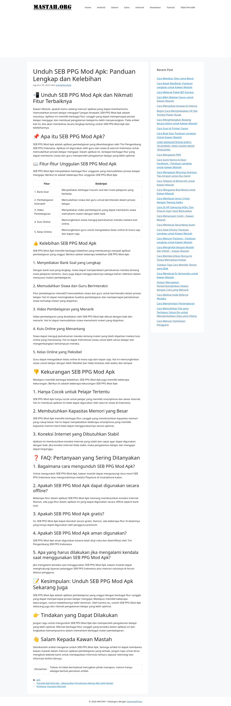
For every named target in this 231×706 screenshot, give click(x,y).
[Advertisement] (115, 36)
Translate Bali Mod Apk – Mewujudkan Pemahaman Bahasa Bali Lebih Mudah (74, 683)
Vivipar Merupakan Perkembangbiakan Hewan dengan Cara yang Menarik (173, 286)
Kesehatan (155, 7)
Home (88, 7)
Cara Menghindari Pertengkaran (176, 303)
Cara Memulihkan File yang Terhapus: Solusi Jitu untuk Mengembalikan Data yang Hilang (177, 312)
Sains (127, 7)
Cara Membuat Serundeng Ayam (176, 224)
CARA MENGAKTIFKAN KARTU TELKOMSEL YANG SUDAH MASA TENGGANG (175, 145)
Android (101, 7)
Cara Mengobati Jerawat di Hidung (177, 106)
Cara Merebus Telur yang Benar (175, 78)
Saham (114, 7)
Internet (140, 7)
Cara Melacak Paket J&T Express (175, 92)
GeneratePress (134, 701)
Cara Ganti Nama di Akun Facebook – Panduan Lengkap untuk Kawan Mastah (174, 163)
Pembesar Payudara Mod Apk (51, 686)
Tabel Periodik (187, 7)
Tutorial (171, 7)
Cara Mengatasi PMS (169, 154)
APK (38, 680)
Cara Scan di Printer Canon (172, 128)
